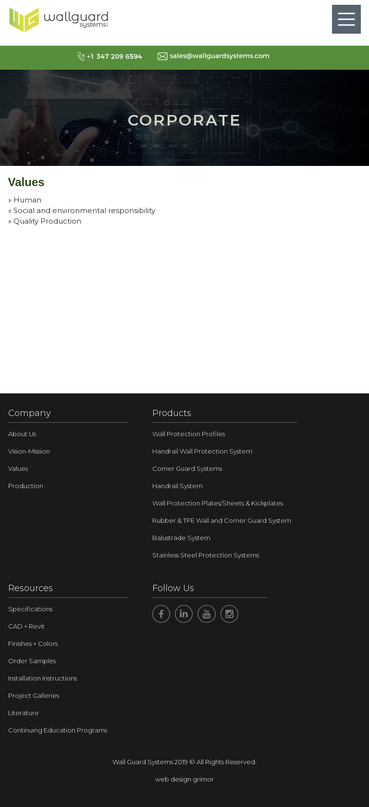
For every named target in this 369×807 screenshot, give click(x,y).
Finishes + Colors (33, 643)
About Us (22, 434)
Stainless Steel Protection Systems (205, 555)
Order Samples (32, 661)
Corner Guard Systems (187, 468)
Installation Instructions (42, 678)
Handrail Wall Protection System (202, 451)
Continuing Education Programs (57, 730)
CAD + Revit (26, 626)
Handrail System (177, 486)
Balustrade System (181, 538)
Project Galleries (33, 695)
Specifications (30, 609)
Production (25, 486)
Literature (23, 713)
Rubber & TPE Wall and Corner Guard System (221, 520)
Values (18, 468)
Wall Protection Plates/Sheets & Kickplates (217, 503)
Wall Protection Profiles (188, 434)
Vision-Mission (29, 451)
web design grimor (184, 779)
